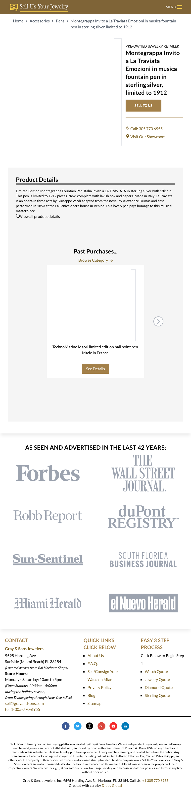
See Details (95, 368)
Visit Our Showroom (145, 136)
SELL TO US (143, 105)
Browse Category (95, 260)
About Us (96, 655)
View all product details (38, 216)
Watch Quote (156, 671)
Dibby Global (112, 785)
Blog (91, 695)
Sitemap (94, 703)
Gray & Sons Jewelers (24, 648)
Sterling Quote (157, 695)
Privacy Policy (99, 687)
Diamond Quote (159, 687)
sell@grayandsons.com (24, 703)
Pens (60, 20)
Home (18, 20)
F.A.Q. (93, 663)
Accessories (40, 20)
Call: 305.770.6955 (144, 128)
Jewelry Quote (157, 679)
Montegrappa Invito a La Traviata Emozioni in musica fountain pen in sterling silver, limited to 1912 (123, 23)
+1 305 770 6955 (155, 780)
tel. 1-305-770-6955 (22, 709)
